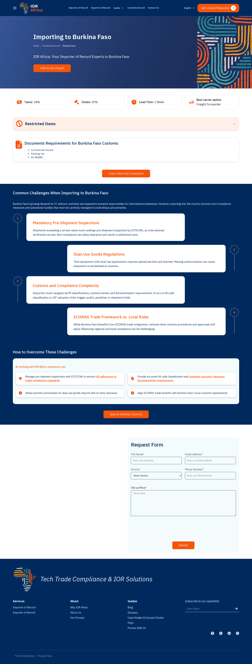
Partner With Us (137, 628)
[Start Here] (212, 608)
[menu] (15, 8)
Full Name (137, 454)
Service (135, 469)
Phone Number (194, 469)
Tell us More (139, 487)
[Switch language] (189, 8)
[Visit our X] (220, 633)
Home (36, 45)
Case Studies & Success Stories (146, 617)
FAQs (131, 622)
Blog (130, 607)
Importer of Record (78, 7)
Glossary (133, 612)
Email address (194, 454)
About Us (75, 612)
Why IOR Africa (79, 607)
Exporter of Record (100, 7)
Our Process (77, 617)
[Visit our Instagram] (237, 633)
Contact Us (153, 7)
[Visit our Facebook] (212, 633)
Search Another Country (126, 414)
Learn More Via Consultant (126, 173)
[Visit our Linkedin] (229, 633)
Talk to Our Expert (52, 68)
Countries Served (136, 7)
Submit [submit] (183, 545)
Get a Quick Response (218, 8)
